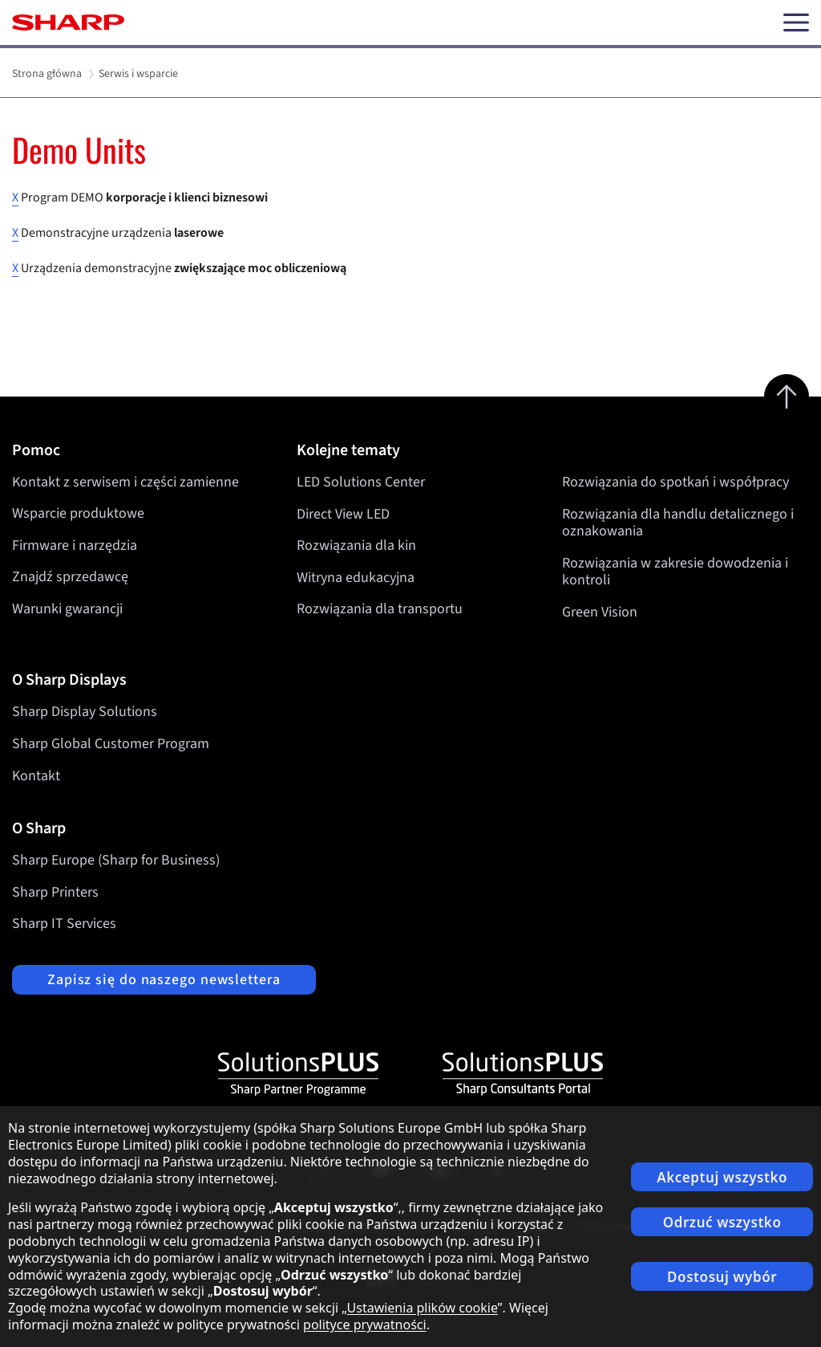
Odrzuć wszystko (722, 1222)
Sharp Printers (55, 892)
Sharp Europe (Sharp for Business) (116, 860)
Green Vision (599, 612)
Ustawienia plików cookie (422, 1307)
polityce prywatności (365, 1324)
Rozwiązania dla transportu (380, 609)
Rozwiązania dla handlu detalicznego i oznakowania (678, 522)
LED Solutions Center (361, 482)
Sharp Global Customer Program (110, 744)
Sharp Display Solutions (84, 712)
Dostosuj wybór (722, 1277)
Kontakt (36, 776)
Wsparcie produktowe (78, 513)
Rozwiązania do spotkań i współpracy (675, 482)
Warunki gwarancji (67, 609)
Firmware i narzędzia (74, 545)
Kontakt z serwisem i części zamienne (125, 482)
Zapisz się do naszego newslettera (164, 980)
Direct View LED (343, 513)
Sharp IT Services (64, 924)
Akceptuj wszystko (722, 1177)
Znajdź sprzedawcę (70, 577)
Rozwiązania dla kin (356, 545)
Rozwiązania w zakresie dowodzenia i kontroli (675, 571)
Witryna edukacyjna (356, 577)
